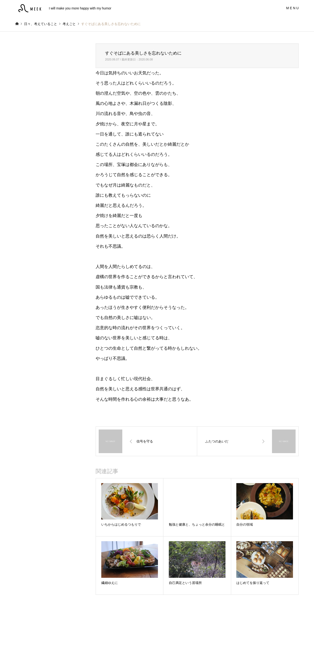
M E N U (292, 8)
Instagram (17, 642)
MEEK (157, 642)
